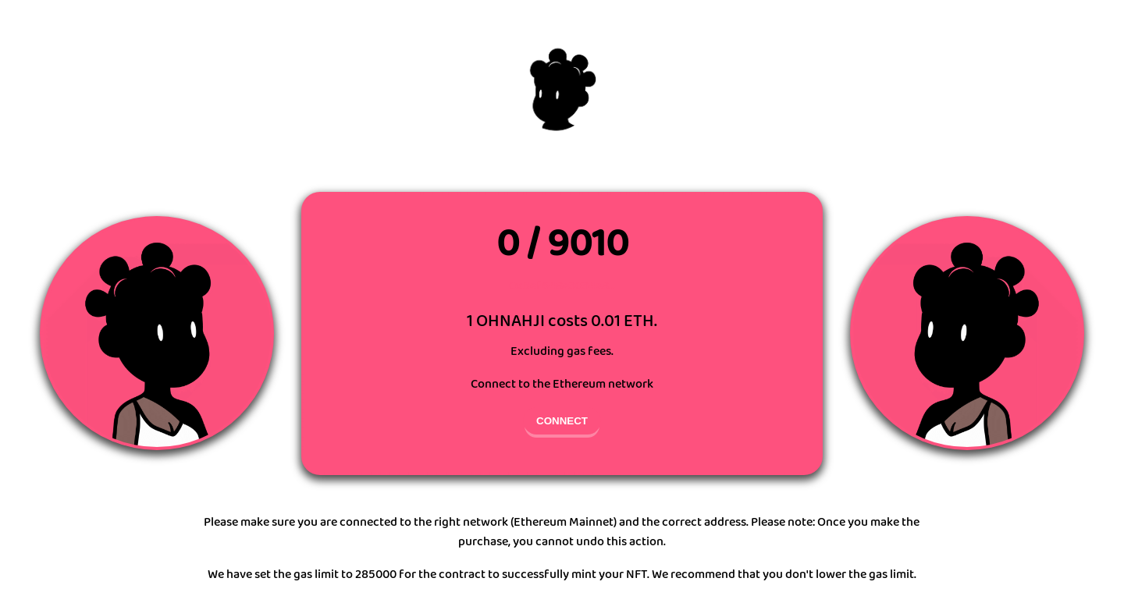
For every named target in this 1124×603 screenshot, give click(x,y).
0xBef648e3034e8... (562, 286)
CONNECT (562, 421)
